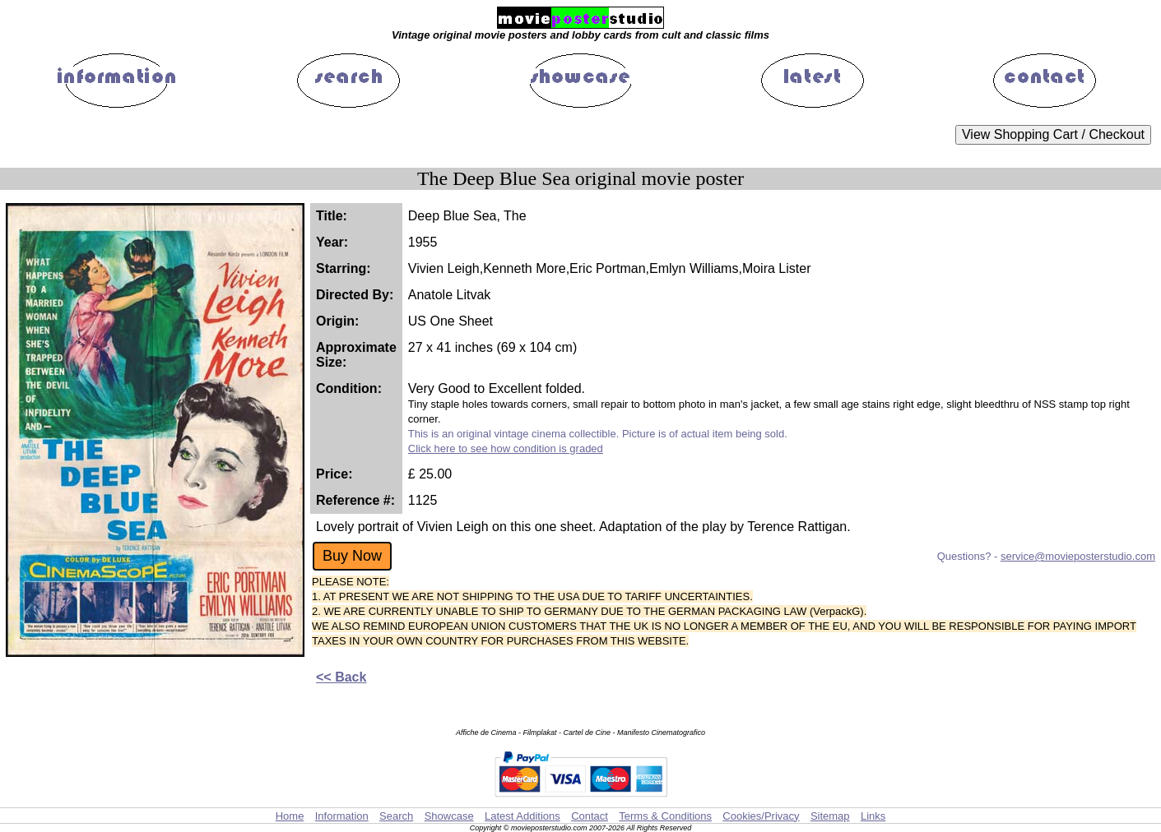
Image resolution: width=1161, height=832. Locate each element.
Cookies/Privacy (760, 816)
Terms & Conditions (665, 816)
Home (290, 816)
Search (396, 816)
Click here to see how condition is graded (505, 448)
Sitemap (830, 816)
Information (342, 816)
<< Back (341, 677)
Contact (589, 816)
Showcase (449, 816)
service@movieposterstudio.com (1078, 556)
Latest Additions (522, 816)
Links (873, 816)
